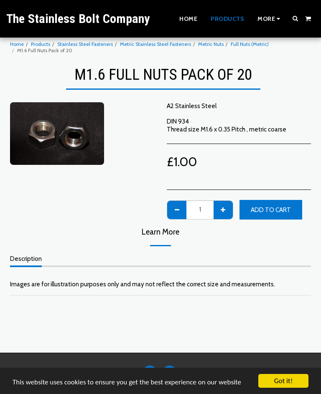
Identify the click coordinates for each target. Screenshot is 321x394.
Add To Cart (271, 210)
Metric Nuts (211, 44)
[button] (295, 18)
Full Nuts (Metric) (250, 44)
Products (40, 44)
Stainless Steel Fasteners (85, 44)
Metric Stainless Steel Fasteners (155, 44)
